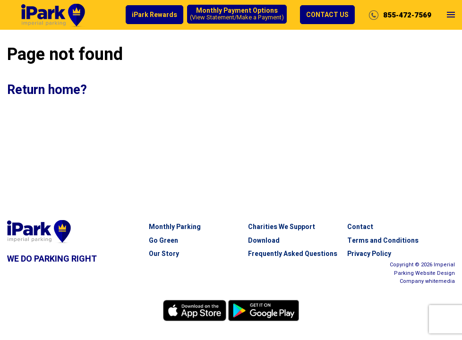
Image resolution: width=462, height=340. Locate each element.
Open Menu (451, 22)
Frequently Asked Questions (292, 254)
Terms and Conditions (383, 241)
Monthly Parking (175, 227)
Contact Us (327, 15)
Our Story (164, 254)
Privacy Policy (369, 254)
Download (264, 241)
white (440, 281)
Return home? (47, 90)
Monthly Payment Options (237, 14)
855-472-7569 (407, 15)
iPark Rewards (154, 15)
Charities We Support (281, 227)
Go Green (163, 241)
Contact (360, 227)
